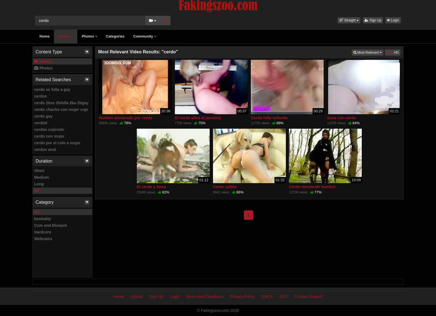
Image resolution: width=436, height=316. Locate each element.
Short (39, 170)
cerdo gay (43, 116)
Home (44, 36)
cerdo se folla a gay (52, 89)
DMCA (267, 296)
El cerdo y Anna (151, 187)
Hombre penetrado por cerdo (125, 118)
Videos (65, 36)
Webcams (43, 239)
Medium (41, 177)
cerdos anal (45, 149)
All (36, 190)
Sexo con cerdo (341, 118)
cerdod (40, 123)
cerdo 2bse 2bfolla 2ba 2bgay (61, 103)
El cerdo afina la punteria (198, 118)
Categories (115, 36)
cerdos (40, 96)
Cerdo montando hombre (312, 187)
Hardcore (42, 232)
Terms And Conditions (205, 296)
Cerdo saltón (225, 187)
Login (393, 20)
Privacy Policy (243, 296)
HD (396, 52)
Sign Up (373, 20)
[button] (349, 20)
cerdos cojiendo (49, 129)
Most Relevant (368, 52)
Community (144, 36)
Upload (136, 296)
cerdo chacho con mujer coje (61, 109)
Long (39, 184)
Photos (89, 36)
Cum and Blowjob (50, 225)
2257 (283, 296)
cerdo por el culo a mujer (57, 143)
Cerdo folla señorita (269, 118)
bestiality (42, 219)
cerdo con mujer (49, 136)
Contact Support (309, 296)
